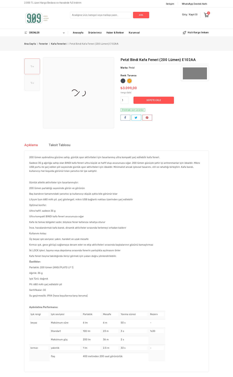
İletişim (170, 4)
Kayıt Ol (193, 14)
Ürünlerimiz (95, 32)
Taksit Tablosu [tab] (59, 145)
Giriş (185, 14)
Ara (141, 15)
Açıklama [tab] (31, 145)
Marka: (124, 67)
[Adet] (124, 100)
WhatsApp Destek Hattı (194, 4)
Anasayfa (78, 32)
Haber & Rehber (115, 32)
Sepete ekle (153, 100)
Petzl (132, 67)
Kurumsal (134, 32)
